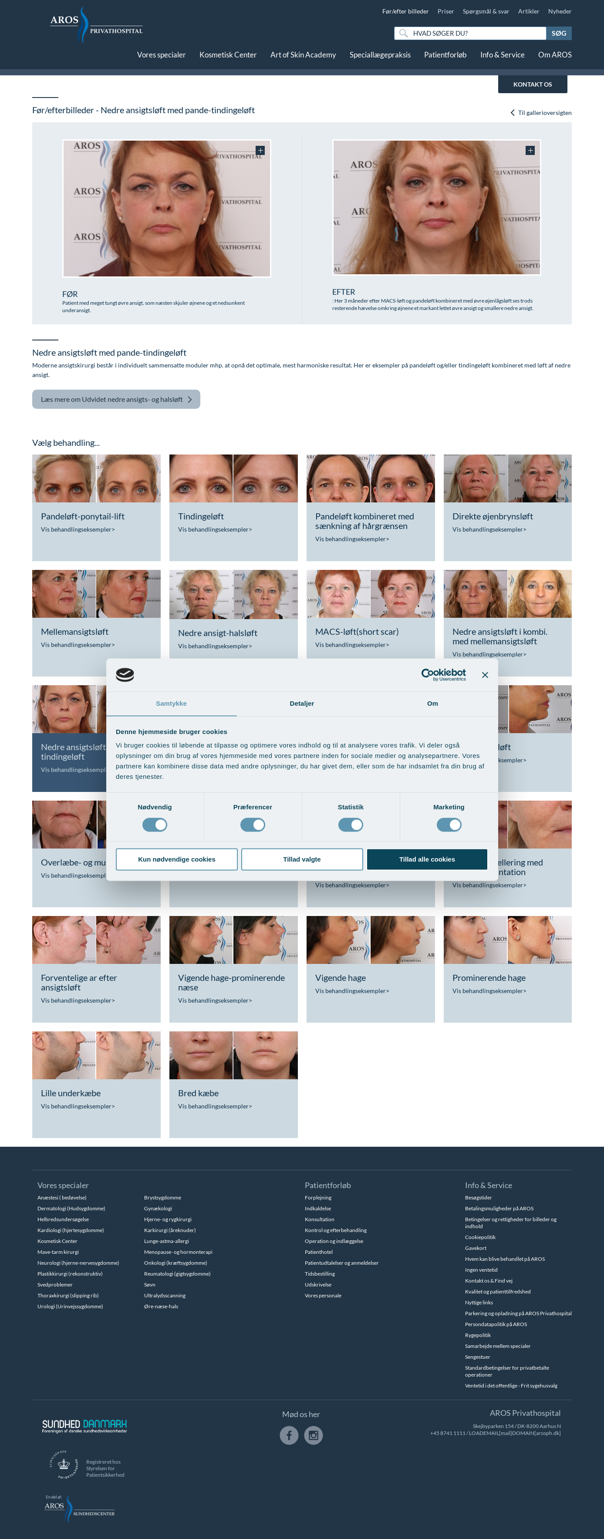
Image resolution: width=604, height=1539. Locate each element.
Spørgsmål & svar (486, 11)
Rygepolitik (478, 1335)
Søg (559, 33)
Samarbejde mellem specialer (498, 1346)
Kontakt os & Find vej (489, 1280)
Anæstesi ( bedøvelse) (62, 1197)
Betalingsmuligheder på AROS (499, 1208)
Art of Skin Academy (303, 59)
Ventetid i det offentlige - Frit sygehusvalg (511, 1385)
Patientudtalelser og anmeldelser (342, 1262)
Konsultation (319, 1219)
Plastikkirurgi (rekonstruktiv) (70, 1273)
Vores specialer (161, 59)
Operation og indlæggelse (334, 1241)
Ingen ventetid (481, 1269)
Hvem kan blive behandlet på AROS (505, 1259)
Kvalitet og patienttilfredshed (498, 1291)
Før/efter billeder (405, 11)
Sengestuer (477, 1357)
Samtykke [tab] (171, 703)
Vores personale (323, 1295)
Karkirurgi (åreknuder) (170, 1230)
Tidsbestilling (320, 1273)
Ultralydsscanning (165, 1295)
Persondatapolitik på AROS (496, 1324)
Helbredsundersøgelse (63, 1219)
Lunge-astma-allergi (166, 1241)
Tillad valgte (302, 859)
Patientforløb (445, 59)
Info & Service (502, 59)
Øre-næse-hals (161, 1306)
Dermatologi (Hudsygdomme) (71, 1208)
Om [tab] (432, 703)
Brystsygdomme (162, 1197)
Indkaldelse (318, 1208)
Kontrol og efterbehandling (336, 1230)
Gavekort (475, 1248)
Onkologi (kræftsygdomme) (175, 1262)
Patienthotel (319, 1252)
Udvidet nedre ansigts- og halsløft (116, 399)
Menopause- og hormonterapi (178, 1252)
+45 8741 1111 (448, 1433)
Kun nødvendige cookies (177, 859)
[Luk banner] (485, 675)
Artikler (529, 11)
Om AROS (555, 59)
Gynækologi (158, 1208)
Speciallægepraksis (380, 59)
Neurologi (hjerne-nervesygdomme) (78, 1262)
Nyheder (560, 11)
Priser (446, 11)
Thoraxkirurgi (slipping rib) (68, 1295)
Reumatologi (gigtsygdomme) (177, 1273)
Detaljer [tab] (302, 703)
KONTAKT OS (532, 84)
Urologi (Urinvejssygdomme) (70, 1306)
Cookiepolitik (480, 1237)
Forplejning (318, 1197)
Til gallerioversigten (541, 112)
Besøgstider (478, 1197)
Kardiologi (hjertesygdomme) (70, 1230)
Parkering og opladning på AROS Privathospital (518, 1313)
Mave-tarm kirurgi (58, 1252)
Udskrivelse (318, 1284)
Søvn (149, 1284)
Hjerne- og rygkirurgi (168, 1219)
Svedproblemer (55, 1284)
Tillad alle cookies (427, 859)
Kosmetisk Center (228, 59)
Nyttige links (479, 1302)
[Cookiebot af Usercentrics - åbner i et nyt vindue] (428, 674)
